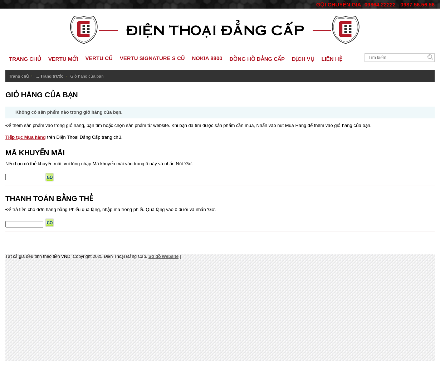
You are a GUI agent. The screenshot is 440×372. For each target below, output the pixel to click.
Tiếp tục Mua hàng (25, 137)
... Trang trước (50, 76)
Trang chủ (19, 76)
